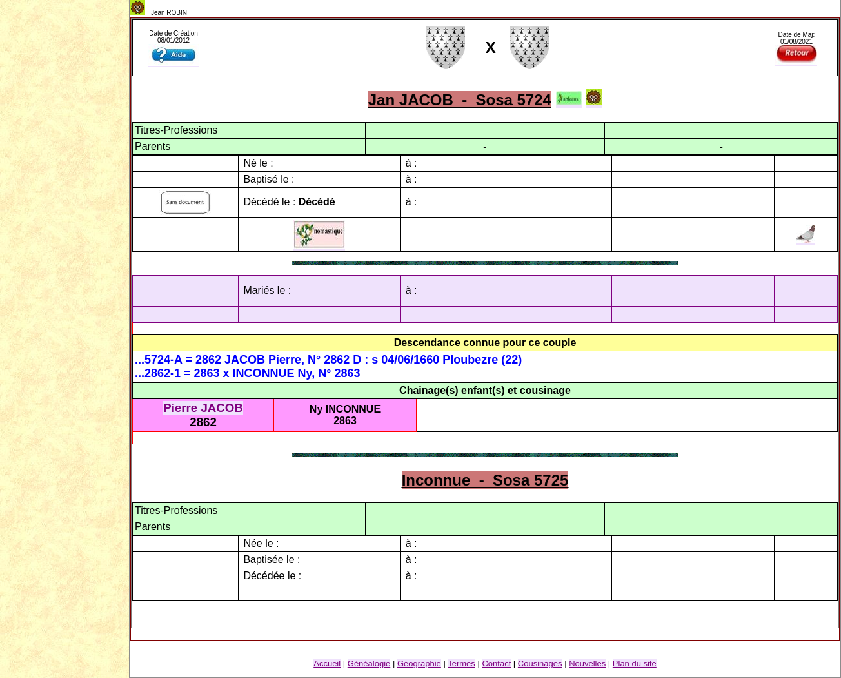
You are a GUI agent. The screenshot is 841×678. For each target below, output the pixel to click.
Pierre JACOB (202, 408)
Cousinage (540, 663)
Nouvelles (587, 663)
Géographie (419, 663)
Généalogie (369, 663)
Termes (461, 663)
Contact (496, 663)
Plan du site (635, 663)
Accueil (327, 663)
